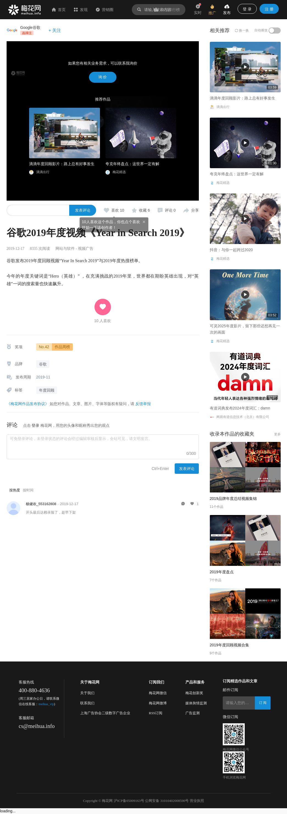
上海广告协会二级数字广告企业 (105, 713)
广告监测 (192, 713)
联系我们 (87, 703)
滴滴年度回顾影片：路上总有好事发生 (61, 164)
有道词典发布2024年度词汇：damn (240, 408)
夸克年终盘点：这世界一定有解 (132, 164)
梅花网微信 (158, 693)
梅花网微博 (158, 703)
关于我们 (87, 693)
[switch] (275, 30)
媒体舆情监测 (196, 703)
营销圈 (104, 9)
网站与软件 (65, 249)
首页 (59, 9)
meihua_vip (46, 704)
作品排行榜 (167, 9)
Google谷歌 (30, 27)
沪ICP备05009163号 (129, 801)
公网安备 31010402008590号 (167, 801)
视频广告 (85, 249)
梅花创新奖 (194, 693)
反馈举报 (143, 404)
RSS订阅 (155, 713)
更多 (277, 434)
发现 (81, 9)
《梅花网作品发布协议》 (28, 404)
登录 (35, 425)
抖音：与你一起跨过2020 (231, 250)
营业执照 (197, 801)
